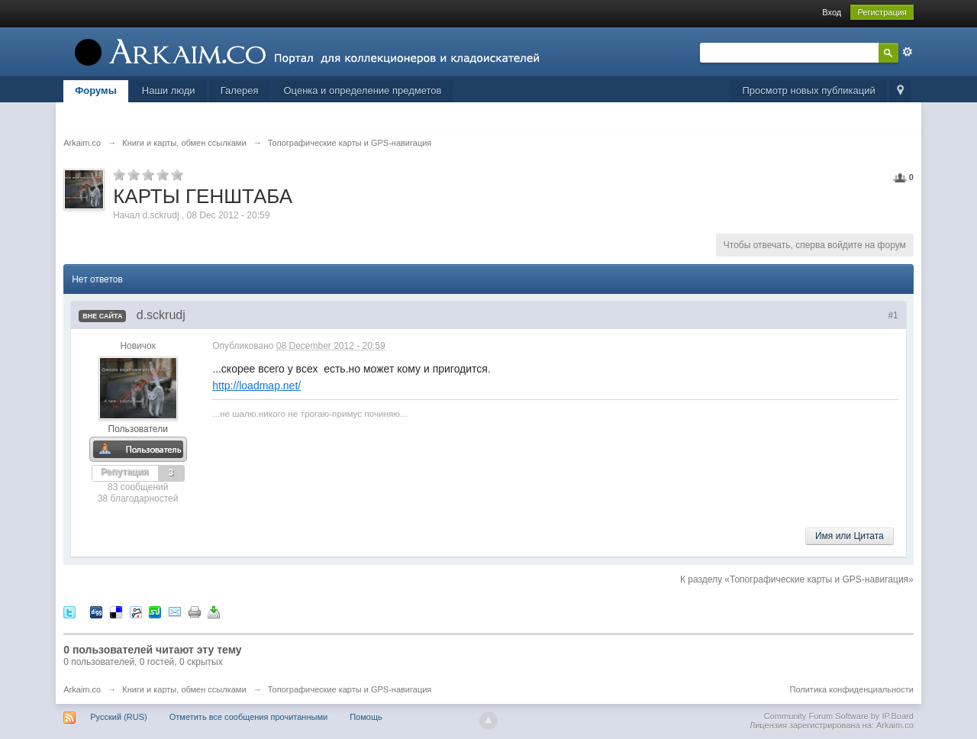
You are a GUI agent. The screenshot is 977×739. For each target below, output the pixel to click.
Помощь (366, 716)
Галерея (240, 90)
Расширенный (907, 52)
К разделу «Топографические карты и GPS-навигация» (797, 579)
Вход (831, 12)
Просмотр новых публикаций (808, 90)
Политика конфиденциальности (852, 689)
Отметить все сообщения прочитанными (248, 716)
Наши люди (168, 90)
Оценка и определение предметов (362, 90)
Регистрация (881, 12)
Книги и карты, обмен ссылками (184, 689)
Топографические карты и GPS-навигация (350, 689)
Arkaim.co (82, 689)
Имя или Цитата (849, 536)
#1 (893, 315)
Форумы (96, 90)
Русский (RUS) (118, 716)
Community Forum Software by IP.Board (839, 716)
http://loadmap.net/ (256, 385)
